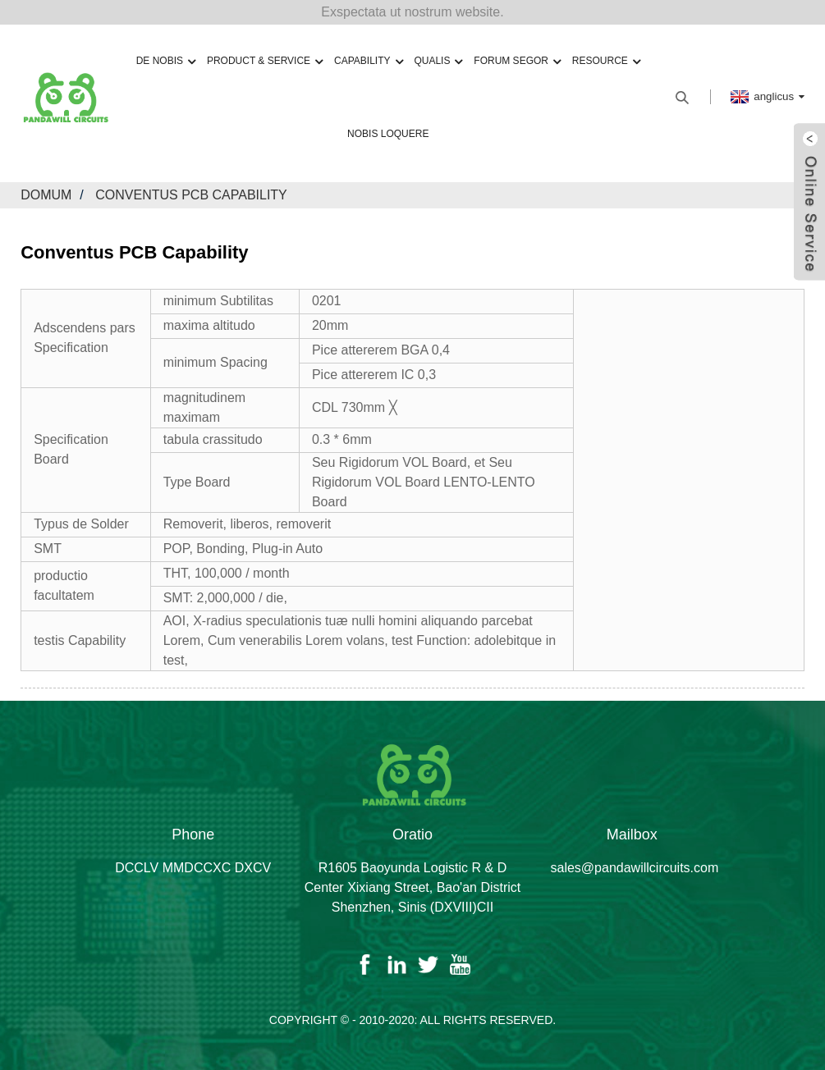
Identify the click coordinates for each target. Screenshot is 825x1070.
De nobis (165, 61)
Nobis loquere (388, 133)
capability (368, 61)
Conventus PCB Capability (191, 195)
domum (46, 195)
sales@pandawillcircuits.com (635, 868)
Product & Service (265, 61)
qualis (438, 61)
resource (606, 61)
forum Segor (517, 61)
